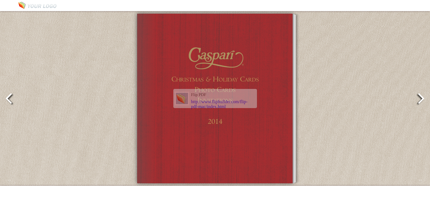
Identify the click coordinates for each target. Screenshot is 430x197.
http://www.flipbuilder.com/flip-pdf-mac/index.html (219, 104)
